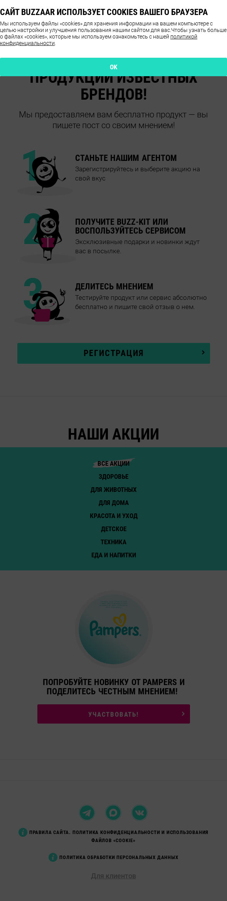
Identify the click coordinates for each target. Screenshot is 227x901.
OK (114, 67)
